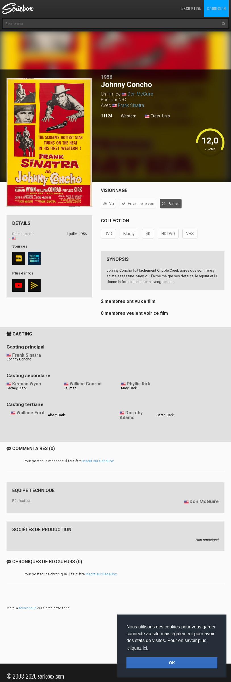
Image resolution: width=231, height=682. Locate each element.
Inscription (190, 8)
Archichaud (27, 608)
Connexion (216, 8)
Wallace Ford (30, 412)
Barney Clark (16, 388)
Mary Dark (129, 388)
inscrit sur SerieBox (98, 461)
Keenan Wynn (26, 384)
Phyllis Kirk (138, 384)
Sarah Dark (165, 415)
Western (128, 116)
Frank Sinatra (131, 105)
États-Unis (157, 116)
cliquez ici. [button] (137, 648)
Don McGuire (140, 94)
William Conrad (85, 384)
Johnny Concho (19, 359)
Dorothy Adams (131, 415)
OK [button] (172, 662)
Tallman (70, 388)
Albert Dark (56, 415)
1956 (106, 77)
